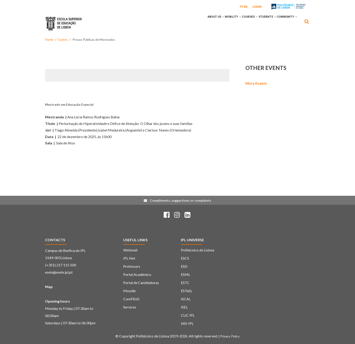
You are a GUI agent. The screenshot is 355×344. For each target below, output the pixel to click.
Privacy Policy (230, 336)
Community (285, 23)
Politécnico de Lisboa (197, 250)
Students (261, 23)
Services (129, 307)
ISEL (184, 307)
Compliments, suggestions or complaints (180, 200)
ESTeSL (186, 291)
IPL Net (129, 258)
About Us (198, 23)
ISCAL (186, 299)
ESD (184, 266)
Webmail (130, 250)
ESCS (185, 258)
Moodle (129, 291)
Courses (240, 23)
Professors (131, 266)
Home (49, 39)
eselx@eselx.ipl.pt (59, 272)
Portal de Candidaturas (141, 282)
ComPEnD (131, 299)
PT (241, 6)
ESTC (185, 282)
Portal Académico (137, 274)
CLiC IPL (187, 315)
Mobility (220, 23)
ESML (185, 274)
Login (256, 6)
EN (245, 6)
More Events (256, 83)
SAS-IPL (187, 323)
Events (63, 39)
